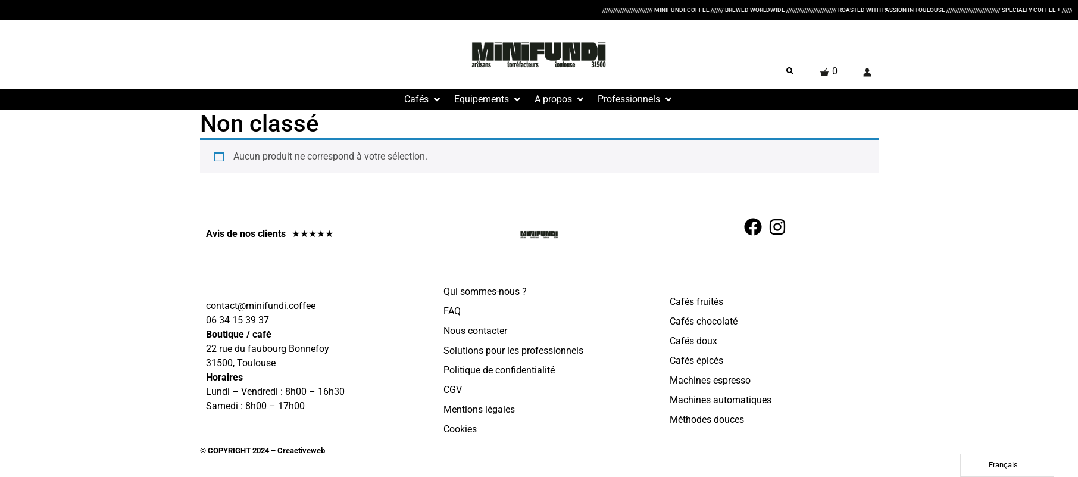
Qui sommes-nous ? (485, 291)
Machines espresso (710, 380)
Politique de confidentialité (499, 370)
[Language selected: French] (1007, 465)
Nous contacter (475, 330)
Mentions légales (479, 409)
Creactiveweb (300, 450)
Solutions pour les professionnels (513, 350)
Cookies (460, 429)
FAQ (452, 311)
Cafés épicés (696, 360)
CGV (452, 389)
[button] (423, 99)
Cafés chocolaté (704, 321)
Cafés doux (693, 341)
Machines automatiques (720, 400)
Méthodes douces (707, 419)
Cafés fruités (696, 301)
